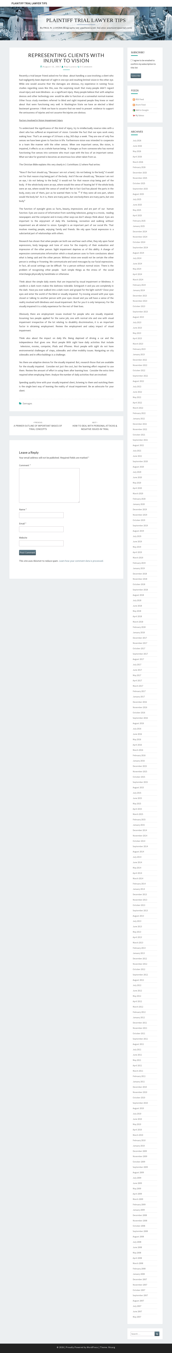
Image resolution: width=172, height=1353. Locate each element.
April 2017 (137, 680)
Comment (25, 465)
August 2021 (138, 445)
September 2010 (140, 1103)
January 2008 (139, 1274)
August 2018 (138, 595)
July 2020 (137, 472)
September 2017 (140, 653)
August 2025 (138, 194)
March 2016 (138, 750)
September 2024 (140, 247)
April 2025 (137, 215)
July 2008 (137, 1242)
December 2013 (140, 894)
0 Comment (86, 66)
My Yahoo (140, 115)
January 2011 (139, 1081)
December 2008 (140, 1215)
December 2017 (140, 637)
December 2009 (140, 1151)
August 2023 (138, 317)
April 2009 (137, 1193)
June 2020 (137, 477)
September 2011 (140, 1038)
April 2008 (137, 1258)
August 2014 (138, 851)
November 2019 (140, 514)
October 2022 (139, 370)
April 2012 (137, 1001)
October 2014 (139, 841)
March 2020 (138, 493)
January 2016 (139, 760)
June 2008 (137, 1247)
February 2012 (139, 1012)
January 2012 (139, 1017)
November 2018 (140, 579)
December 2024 (140, 231)
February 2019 (139, 563)
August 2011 (138, 1044)
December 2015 (140, 766)
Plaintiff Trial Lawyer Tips (29, 3)
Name (23, 509)
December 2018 (140, 573)
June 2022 (137, 391)
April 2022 (137, 402)
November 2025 (140, 178)
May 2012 (137, 996)
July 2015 (137, 792)
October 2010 (139, 1097)
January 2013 (139, 953)
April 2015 (137, 809)
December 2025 (140, 172)
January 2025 (139, 226)
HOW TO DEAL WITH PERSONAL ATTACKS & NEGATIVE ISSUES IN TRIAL (94, 426)
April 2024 (137, 274)
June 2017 (137, 670)
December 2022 (140, 359)
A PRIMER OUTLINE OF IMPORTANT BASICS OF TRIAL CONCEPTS (38, 426)
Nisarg (111, 1347)
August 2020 (138, 466)
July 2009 (137, 1177)
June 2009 (137, 1183)
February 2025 (139, 220)
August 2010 (138, 1108)
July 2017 (137, 664)
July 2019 (137, 536)
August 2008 (138, 1236)
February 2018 (139, 627)
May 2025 (137, 210)
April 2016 (137, 744)
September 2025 (140, 188)
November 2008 (140, 1220)
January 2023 (139, 354)
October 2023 (139, 306)
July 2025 (137, 199)
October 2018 (139, 584)
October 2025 (139, 183)
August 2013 (138, 915)
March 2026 (138, 162)
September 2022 (140, 375)
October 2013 (139, 905)
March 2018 (138, 621)
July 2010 (137, 1113)
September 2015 (140, 782)
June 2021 (137, 456)
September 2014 (140, 846)
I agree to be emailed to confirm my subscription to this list (143, 64)
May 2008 (137, 1252)
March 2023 (138, 343)
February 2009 (139, 1204)
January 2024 (139, 290)
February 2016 (139, 755)
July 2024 (137, 258)
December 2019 (140, 509)
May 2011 (137, 1060)
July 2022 (137, 386)
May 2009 (137, 1188)
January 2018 (139, 632)
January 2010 (139, 1145)
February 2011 (139, 1076)
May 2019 (137, 546)
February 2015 (139, 819)
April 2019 (137, 552)
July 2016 (137, 728)
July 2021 (137, 450)
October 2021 (139, 434)
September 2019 (140, 525)
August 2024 (138, 252)
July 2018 (137, 600)
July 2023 (137, 322)
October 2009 (139, 1161)
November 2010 (140, 1092)
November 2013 (140, 899)
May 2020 (137, 482)
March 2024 (138, 279)
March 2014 (138, 878)
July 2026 (137, 140)
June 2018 (137, 605)
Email (22, 523)
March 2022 (138, 407)
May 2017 (137, 675)
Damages (27, 403)
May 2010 (137, 1124)
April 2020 (137, 488)
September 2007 (140, 1295)
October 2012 (139, 969)
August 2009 (138, 1172)
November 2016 (140, 707)
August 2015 (138, 787)
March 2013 (138, 942)
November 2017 (140, 643)
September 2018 (140, 589)
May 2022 (137, 397)
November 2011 (140, 1028)
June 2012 (137, 990)
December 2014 (140, 830)
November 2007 (140, 1284)
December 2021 (140, 424)
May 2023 (137, 333)
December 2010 (140, 1087)
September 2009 (140, 1167)
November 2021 (140, 429)
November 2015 (140, 771)
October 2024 (139, 242)
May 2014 (137, 867)
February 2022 (139, 413)
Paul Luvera (70, 66)
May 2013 (137, 931)
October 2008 (139, 1225)
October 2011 (139, 1033)
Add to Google (142, 110)
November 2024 (140, 236)
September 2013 (140, 910)
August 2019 (138, 530)
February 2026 (139, 167)
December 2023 (140, 295)
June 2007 (137, 1311)
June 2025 (137, 204)
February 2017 (139, 691)
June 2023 (137, 327)
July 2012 (137, 985)
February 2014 (139, 883)
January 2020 (139, 504)
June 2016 (137, 734)
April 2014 (137, 873)
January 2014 (139, 889)
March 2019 (138, 557)
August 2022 (138, 381)
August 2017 (138, 659)
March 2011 (138, 1070)
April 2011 (137, 1065)
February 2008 (139, 1268)
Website (23, 537)
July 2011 (137, 1049)
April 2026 (137, 156)
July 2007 (137, 1306)
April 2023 (137, 338)
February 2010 (139, 1140)
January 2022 (139, 418)
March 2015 (138, 814)
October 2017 (139, 648)
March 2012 (138, 1006)
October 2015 (139, 776)
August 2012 (138, 980)
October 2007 (139, 1290)
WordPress (92, 1347)
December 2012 (140, 958)
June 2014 (137, 862)
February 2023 (139, 349)
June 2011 (137, 1054)
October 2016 (139, 712)
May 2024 (137, 268)
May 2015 (137, 803)
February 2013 (139, 948)
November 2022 (140, 365)
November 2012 (140, 964)
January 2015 (139, 825)
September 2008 (140, 1231)
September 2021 (140, 440)
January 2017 (139, 696)
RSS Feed (140, 99)
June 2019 (137, 541)
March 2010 (138, 1135)
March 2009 (138, 1199)
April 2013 (137, 937)
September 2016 (140, 718)
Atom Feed (141, 104)
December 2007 (140, 1279)
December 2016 (140, 702)
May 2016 (137, 739)
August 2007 (138, 1300)
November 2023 (140, 301)
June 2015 (137, 798)
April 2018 (137, 616)
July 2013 (137, 921)
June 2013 (137, 926)
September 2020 (140, 461)
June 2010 (137, 1119)
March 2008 (138, 1263)
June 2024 (137, 263)
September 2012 (140, 974)
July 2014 (137, 857)
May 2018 (137, 611)
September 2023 (140, 311)
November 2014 (140, 835)
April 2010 (137, 1129)
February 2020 (139, 498)
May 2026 (137, 151)
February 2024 (139, 285)
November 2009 (140, 1156)
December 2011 (140, 1022)
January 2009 (139, 1209)
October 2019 (139, 520)
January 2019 (139, 568)
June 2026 (137, 146)
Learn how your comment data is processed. (81, 560)
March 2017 (138, 685)
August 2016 (138, 723)
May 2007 (137, 1316)
